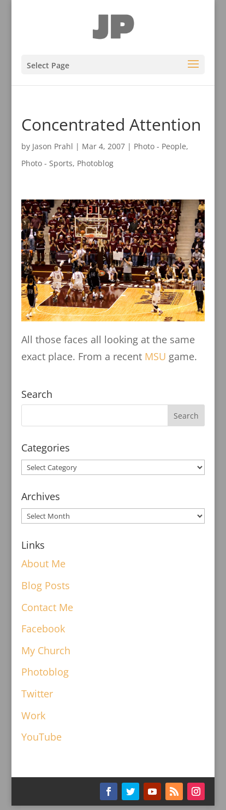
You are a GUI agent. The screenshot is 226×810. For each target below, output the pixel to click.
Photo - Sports (47, 163)
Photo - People (160, 146)
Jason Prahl (52, 146)
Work (33, 715)
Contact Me (47, 607)
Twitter (37, 693)
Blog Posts (45, 585)
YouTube (41, 736)
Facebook (43, 628)
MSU (155, 356)
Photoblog (95, 163)
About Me (43, 563)
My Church (45, 650)
